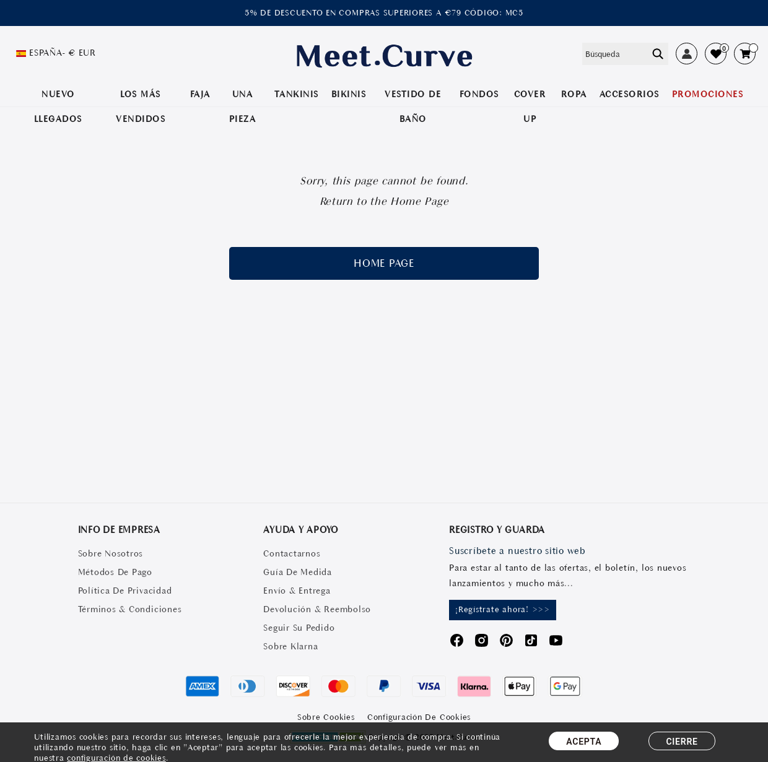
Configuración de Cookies (419, 717)
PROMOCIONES (708, 94)
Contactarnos (291, 553)
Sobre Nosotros (111, 553)
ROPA (574, 94)
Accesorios (630, 94)
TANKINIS (296, 94)
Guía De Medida (297, 572)
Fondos (479, 94)
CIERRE (681, 742)
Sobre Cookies (326, 717)
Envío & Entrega (296, 590)
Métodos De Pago (115, 572)
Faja (200, 94)
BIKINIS (349, 94)
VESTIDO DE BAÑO (413, 106)
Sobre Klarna (290, 646)
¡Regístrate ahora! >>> (502, 609)
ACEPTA (583, 742)
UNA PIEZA (242, 106)
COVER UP (530, 106)
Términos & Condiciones (130, 609)
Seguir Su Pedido (298, 628)
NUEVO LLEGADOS (58, 106)
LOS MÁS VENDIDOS (140, 106)
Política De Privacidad (125, 590)
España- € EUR (62, 53)
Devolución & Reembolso (317, 609)
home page (384, 263)
